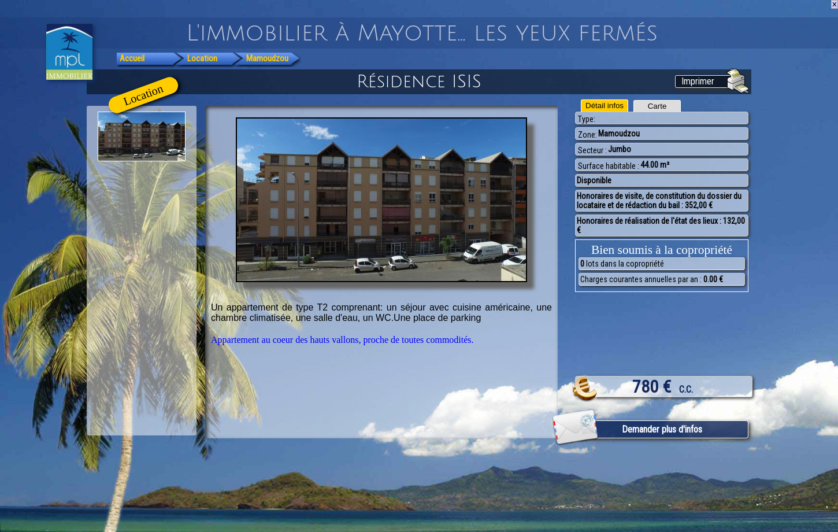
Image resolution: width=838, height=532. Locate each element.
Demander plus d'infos (662, 429)
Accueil (132, 58)
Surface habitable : (608, 166)
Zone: (587, 134)
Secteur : (592, 150)
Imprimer (697, 81)
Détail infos (604, 105)
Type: (586, 119)
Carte (657, 106)
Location (202, 58)
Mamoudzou (267, 58)
